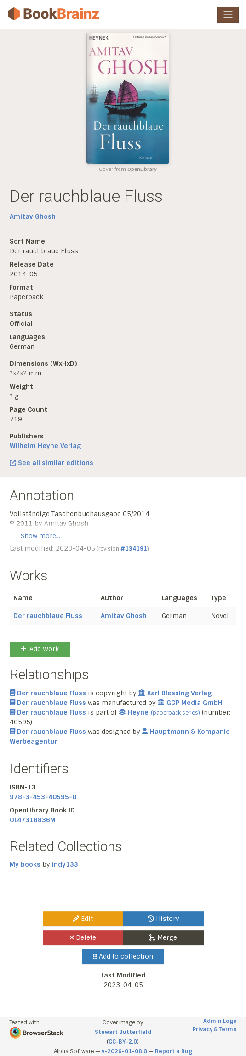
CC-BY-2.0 (123, 1041)
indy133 (65, 864)
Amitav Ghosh (33, 216)
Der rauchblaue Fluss (47, 616)
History (163, 918)
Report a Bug (173, 1051)
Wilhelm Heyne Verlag (45, 446)
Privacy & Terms (214, 1029)
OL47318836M (33, 820)
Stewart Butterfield (123, 1032)
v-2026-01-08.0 (124, 1051)
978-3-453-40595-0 (43, 797)
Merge (163, 937)
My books (25, 864)
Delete (83, 937)
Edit (83, 918)
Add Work (40, 649)
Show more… (40, 536)
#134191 (133, 548)
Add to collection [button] (123, 956)
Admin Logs (219, 1021)
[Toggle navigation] (228, 15)
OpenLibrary (142, 169)
